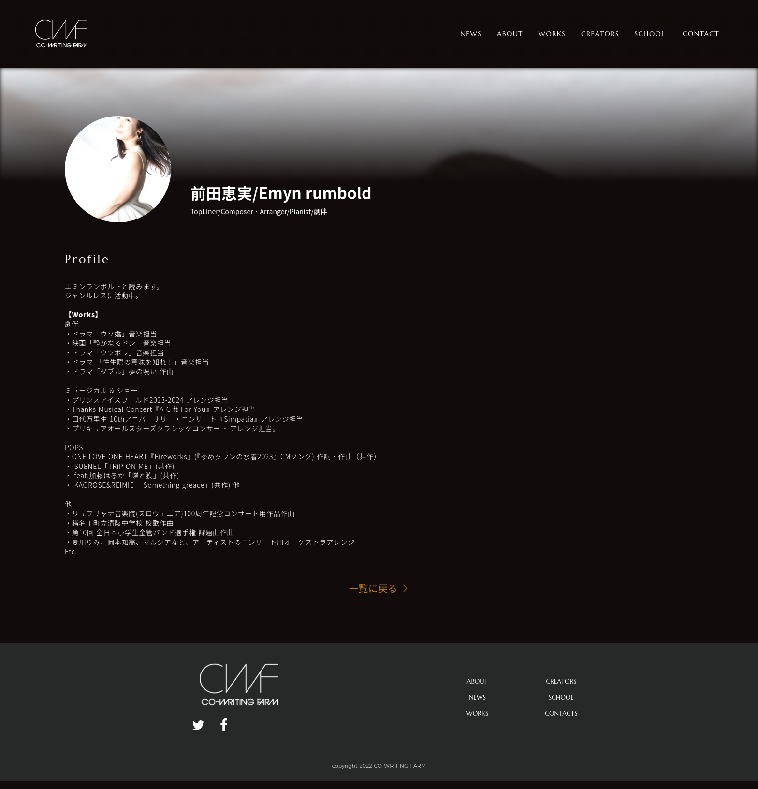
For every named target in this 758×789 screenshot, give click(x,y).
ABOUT (477, 681)
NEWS (477, 697)
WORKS (477, 713)
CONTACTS (561, 713)
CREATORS (561, 681)
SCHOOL (561, 697)
